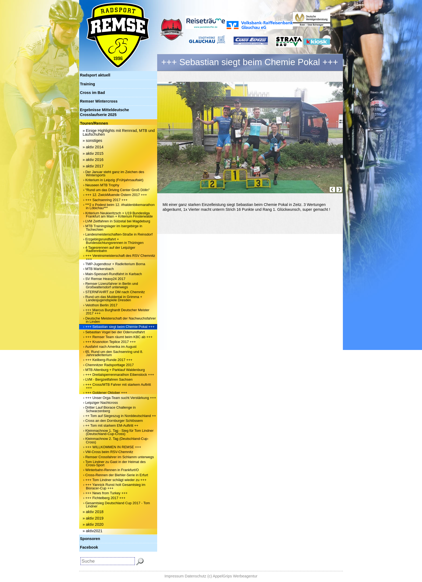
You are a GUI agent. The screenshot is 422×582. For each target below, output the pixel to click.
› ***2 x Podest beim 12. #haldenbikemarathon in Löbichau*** (119, 206)
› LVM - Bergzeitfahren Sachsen (107, 379)
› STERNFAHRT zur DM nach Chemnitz (114, 292)
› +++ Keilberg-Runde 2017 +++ (107, 360)
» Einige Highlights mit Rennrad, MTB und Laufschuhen (119, 132)
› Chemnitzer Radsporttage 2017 (108, 365)
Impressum (174, 576)
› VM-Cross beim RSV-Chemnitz (108, 452)
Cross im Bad (92, 92)
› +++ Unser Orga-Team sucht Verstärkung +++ (119, 398)
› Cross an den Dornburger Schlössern (113, 421)
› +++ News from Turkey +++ (105, 493)
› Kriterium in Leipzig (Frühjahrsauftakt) (113, 180)
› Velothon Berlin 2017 (100, 305)
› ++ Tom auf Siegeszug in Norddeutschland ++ (119, 416)
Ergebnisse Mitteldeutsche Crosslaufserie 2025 (104, 112)
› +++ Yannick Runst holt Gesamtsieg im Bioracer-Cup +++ (114, 486)
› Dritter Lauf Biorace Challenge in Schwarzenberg (109, 409)
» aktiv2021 (93, 531)
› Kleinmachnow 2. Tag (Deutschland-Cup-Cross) (116, 440)
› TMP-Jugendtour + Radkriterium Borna (114, 264)
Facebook (89, 547)
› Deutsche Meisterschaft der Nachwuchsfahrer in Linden (119, 320)
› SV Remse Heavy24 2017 (104, 279)
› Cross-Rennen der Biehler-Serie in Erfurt (115, 475)
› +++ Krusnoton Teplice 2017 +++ (109, 342)
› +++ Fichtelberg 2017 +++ (104, 498)
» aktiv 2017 (93, 166)
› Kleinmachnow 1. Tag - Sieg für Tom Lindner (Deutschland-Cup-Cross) (118, 432)
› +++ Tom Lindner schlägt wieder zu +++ (114, 480)
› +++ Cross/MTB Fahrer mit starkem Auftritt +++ (117, 386)
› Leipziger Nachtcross (100, 403)
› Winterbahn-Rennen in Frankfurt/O (111, 470)
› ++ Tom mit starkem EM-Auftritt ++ (110, 425)
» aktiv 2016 (93, 159)
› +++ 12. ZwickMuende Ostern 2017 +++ (115, 195)
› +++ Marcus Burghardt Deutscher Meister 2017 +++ (116, 311)
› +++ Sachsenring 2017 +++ (105, 200)
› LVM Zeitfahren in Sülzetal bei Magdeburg (116, 221)
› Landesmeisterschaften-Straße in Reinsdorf (118, 234)
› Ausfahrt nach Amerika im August (109, 347)
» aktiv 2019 (93, 518)
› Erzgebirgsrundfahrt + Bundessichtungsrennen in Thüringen (113, 240)
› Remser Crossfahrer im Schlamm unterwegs (118, 457)
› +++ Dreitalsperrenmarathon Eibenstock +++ (118, 375)
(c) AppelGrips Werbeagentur (233, 576)
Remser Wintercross (99, 101)
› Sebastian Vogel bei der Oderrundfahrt (114, 332)
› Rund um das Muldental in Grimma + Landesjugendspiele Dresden (112, 298)
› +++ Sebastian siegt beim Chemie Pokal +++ (118, 327)
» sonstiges (92, 140)
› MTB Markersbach (98, 269)
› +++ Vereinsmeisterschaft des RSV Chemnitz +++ (119, 257)
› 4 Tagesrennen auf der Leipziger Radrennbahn (109, 249)
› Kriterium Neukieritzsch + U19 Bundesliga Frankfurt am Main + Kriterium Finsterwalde (118, 214)
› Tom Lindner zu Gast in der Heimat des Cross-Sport (114, 463)
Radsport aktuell (95, 75)
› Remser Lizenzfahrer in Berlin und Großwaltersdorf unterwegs (110, 285)
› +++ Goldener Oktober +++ (105, 393)
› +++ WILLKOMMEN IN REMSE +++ (112, 447)
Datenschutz (195, 576)
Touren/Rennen (94, 123)
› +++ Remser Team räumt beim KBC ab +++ (118, 337)
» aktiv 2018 (93, 512)
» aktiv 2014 (93, 147)
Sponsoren (90, 539)
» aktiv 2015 (93, 153)
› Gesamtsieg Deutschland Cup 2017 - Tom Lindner (116, 504)
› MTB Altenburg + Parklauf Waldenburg (114, 370)
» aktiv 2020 (93, 524)
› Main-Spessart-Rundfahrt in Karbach (112, 274)
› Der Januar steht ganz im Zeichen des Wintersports (113, 173)
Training (87, 84)
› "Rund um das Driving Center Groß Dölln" (116, 190)
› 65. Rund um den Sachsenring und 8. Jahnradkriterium (113, 353)
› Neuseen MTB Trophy (101, 185)
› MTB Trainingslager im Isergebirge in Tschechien (112, 227)
